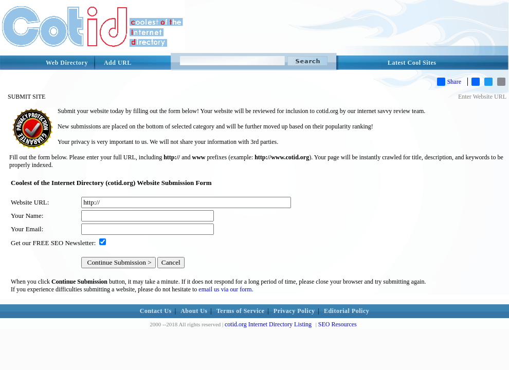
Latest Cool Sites (412, 62)
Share (449, 82)
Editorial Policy (346, 310)
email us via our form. (225, 289)
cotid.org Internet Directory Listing (268, 324)
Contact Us (156, 310)
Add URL (118, 62)
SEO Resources (337, 324)
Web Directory (67, 62)
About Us (193, 310)
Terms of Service (240, 310)
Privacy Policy (294, 310)
